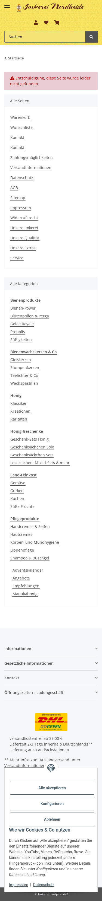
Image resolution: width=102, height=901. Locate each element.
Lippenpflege (22, 550)
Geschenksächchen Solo (32, 447)
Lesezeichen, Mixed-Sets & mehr (40, 462)
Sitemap (17, 197)
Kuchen (17, 498)
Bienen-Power (23, 308)
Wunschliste (21, 127)
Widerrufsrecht (24, 217)
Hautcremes (21, 534)
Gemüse (17, 482)
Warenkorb (20, 117)
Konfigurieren (52, 803)
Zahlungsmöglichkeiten (31, 157)
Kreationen (20, 411)
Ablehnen (52, 819)
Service (16, 257)
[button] (36, 22)
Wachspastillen (24, 383)
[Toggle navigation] (7, 3)
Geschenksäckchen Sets (32, 454)
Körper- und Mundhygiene (34, 542)
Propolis (17, 331)
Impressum (20, 207)
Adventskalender (28, 570)
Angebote (21, 578)
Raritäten (18, 419)
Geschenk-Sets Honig (29, 439)
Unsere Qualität (24, 237)
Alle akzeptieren (52, 788)
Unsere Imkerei (24, 227)
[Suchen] (91, 37)
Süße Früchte (22, 506)
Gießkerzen (20, 359)
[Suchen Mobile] (44, 37)
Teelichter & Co (24, 375)
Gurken (17, 490)
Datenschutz (21, 177)
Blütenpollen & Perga (29, 316)
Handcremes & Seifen (30, 526)
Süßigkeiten (21, 339)
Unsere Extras (23, 247)
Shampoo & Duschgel (29, 558)
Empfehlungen (26, 585)
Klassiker (18, 403)
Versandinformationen (30, 167)
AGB (14, 187)
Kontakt (17, 137)
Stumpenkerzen (24, 367)
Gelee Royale (22, 323)
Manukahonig (25, 593)
